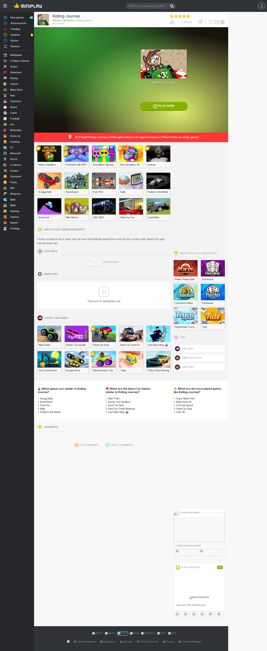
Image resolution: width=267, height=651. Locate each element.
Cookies (185, 641)
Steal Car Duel (116, 405)
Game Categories (85, 641)
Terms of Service (148, 641)
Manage (197, 641)
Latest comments (119, 445)
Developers (108, 641)
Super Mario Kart (185, 398)
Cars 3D (180, 412)
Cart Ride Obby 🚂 (118, 412)
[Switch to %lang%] (97, 633)
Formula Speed (184, 405)
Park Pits (45, 405)
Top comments (86, 445)
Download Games (188, 512)
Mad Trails (114, 398)
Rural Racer (46, 401)
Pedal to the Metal (50, 412)
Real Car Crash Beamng (121, 408)
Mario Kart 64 (183, 401)
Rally (42, 408)
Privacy (169, 641)
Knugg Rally (46, 398)
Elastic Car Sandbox (119, 401)
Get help (127, 641)
